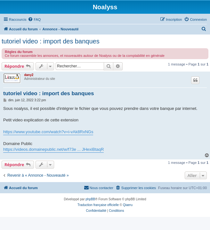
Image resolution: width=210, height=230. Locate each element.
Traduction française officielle (98, 205)
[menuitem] (34, 19)
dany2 (28, 75)
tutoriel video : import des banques (51, 41)
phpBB (90, 199)
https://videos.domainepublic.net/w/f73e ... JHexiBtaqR (53, 149)
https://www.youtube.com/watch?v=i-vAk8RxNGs (48, 131)
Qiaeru (128, 205)
